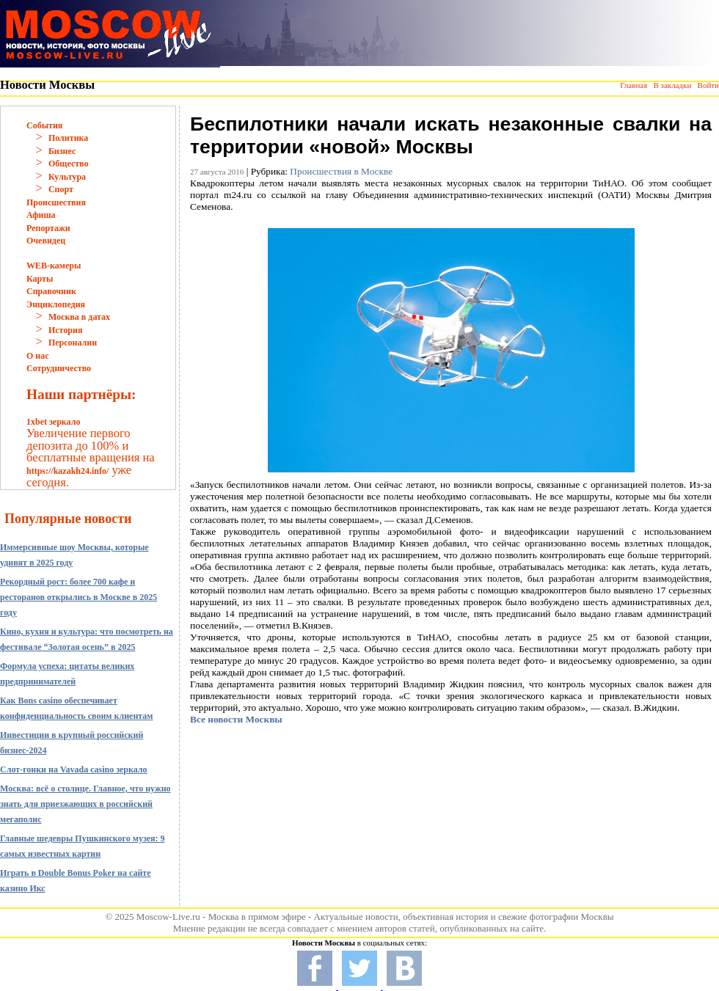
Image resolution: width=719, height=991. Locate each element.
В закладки (672, 85)
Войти (708, 85)
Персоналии (72, 342)
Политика (68, 138)
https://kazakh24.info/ (67, 471)
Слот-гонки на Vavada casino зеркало (73, 769)
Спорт (60, 189)
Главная (633, 85)
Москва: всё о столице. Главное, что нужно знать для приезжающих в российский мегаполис (85, 803)
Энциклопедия (55, 304)
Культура (67, 177)
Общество (68, 163)
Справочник (51, 291)
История (65, 330)
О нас (37, 356)
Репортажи (48, 228)
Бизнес (62, 151)
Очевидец (45, 240)
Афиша (41, 215)
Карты (39, 279)
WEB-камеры (53, 265)
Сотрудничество (58, 368)
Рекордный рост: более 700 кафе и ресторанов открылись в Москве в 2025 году (78, 597)
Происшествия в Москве (341, 171)
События (44, 125)
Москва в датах (79, 317)
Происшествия (56, 202)
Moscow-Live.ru (168, 916)
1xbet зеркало (53, 422)
